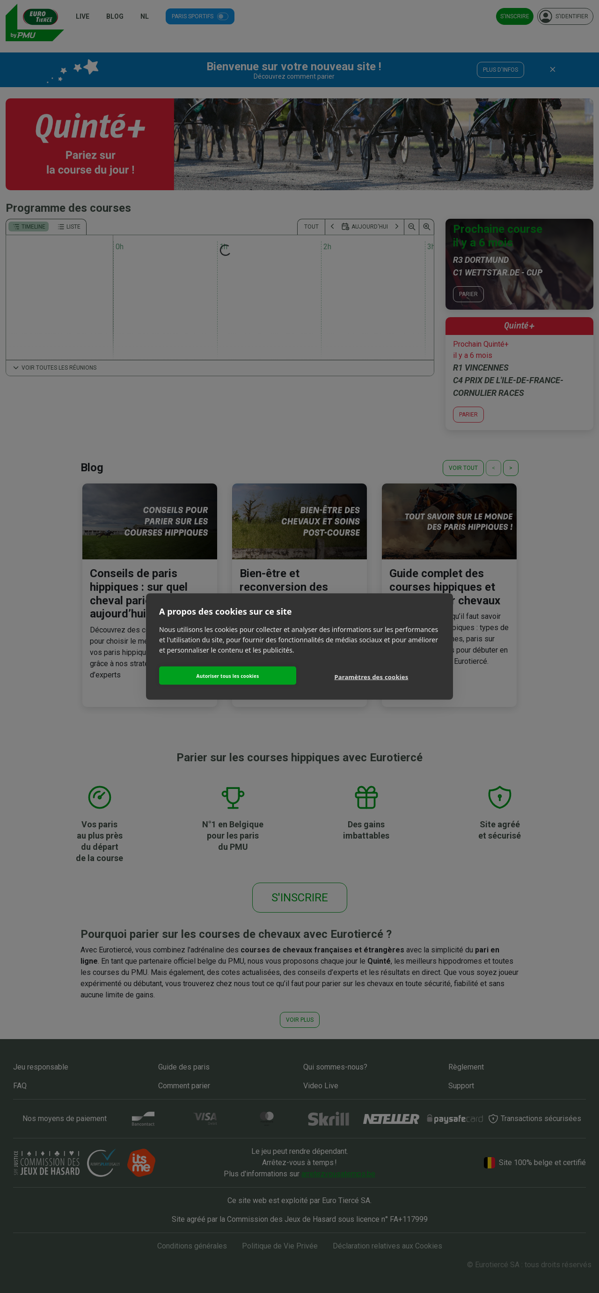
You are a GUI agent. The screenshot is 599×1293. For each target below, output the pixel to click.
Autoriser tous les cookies (228, 675)
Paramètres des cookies (372, 676)
